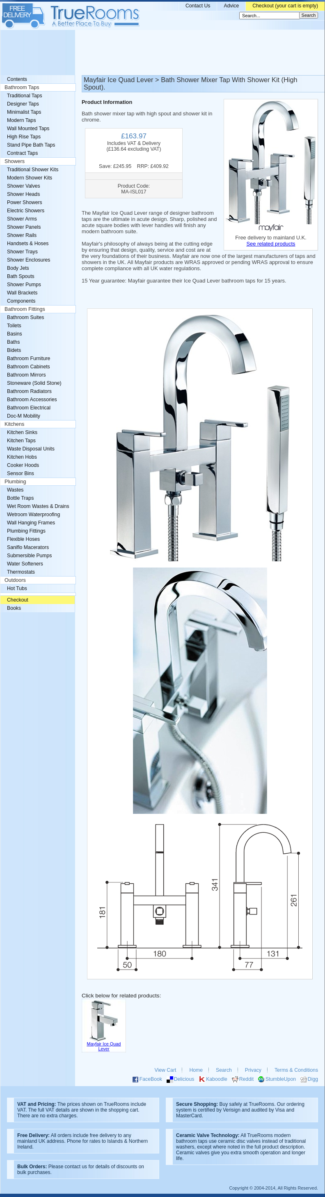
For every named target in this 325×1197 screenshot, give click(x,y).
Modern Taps (21, 120)
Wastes (15, 490)
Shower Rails (22, 235)
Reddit (246, 1079)
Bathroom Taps (22, 87)
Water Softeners (25, 564)
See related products (270, 244)
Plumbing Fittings (26, 531)
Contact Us (198, 6)
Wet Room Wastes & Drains (38, 506)
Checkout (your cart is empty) (285, 6)
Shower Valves (23, 186)
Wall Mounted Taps (28, 128)
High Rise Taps (24, 137)
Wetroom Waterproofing (33, 514)
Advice (231, 6)
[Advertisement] (162, 52)
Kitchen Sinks (22, 432)
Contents (17, 79)
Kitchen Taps (21, 440)
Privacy (253, 1070)
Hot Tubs (17, 588)
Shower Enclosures (28, 260)
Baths (13, 342)
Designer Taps (23, 104)
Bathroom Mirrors (26, 375)
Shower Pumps (24, 284)
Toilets (14, 326)
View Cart (165, 1070)
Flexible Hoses (23, 539)
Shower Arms (22, 219)
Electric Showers (25, 211)
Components (21, 301)
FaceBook (151, 1079)
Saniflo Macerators (28, 547)
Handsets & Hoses (27, 243)
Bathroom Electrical (28, 408)
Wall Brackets (22, 293)
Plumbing (15, 482)
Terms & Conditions (296, 1070)
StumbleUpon (280, 1079)
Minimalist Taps (24, 112)
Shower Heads (23, 194)
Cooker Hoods (23, 465)
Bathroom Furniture (28, 358)
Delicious (184, 1079)
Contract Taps (22, 153)
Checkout (17, 600)
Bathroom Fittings (25, 309)
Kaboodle (216, 1079)
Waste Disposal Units (31, 449)
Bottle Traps (20, 498)
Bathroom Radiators (29, 391)
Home (196, 1070)
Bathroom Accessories (32, 399)
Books (14, 608)
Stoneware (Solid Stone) (34, 383)
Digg (313, 1079)
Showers (15, 161)
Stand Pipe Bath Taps (31, 145)
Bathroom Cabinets (28, 367)
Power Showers (24, 202)
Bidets (14, 350)
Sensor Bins (20, 473)
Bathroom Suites (25, 317)
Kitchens (14, 424)
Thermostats (21, 572)
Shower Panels (24, 227)
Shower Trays (22, 252)
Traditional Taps (24, 96)
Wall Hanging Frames (31, 523)
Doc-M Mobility (23, 416)
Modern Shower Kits (29, 178)
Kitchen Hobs (22, 457)
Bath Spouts (20, 276)
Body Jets (18, 268)
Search (224, 1070)
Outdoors (15, 580)
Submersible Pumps (29, 555)
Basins (14, 334)
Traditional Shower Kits (32, 169)
